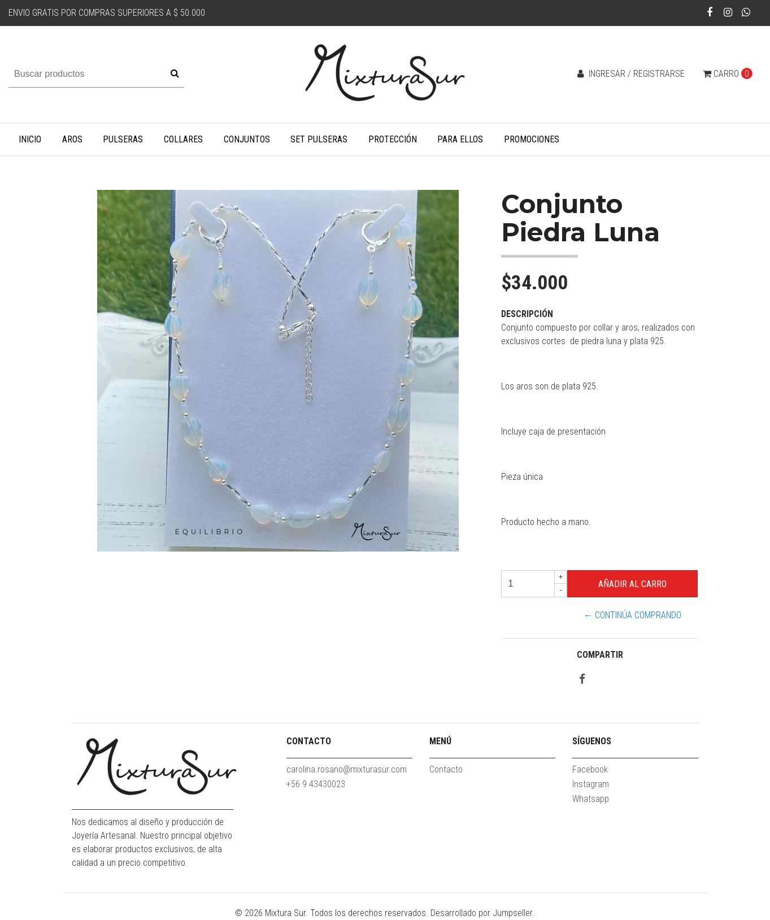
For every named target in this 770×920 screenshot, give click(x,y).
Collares (183, 139)
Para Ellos (460, 139)
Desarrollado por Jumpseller (481, 913)
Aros (72, 139)
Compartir (600, 654)
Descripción (527, 314)
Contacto (446, 769)
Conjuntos (247, 139)
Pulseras (123, 139)
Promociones (531, 139)
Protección (392, 139)
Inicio (30, 139)
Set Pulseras (318, 139)
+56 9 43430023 (315, 784)
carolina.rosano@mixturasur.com (346, 769)
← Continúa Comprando (632, 615)
